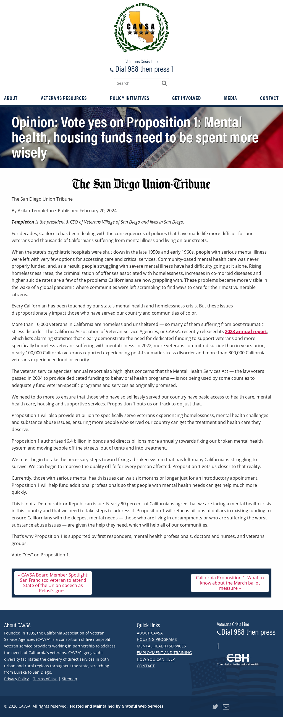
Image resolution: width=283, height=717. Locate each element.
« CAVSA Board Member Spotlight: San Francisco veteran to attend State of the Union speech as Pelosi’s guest (53, 584)
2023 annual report (246, 333)
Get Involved (186, 98)
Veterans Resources (64, 98)
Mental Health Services (161, 646)
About (11, 98)
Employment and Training (164, 652)
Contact (269, 98)
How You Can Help (156, 659)
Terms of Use (45, 678)
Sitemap (69, 678)
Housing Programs (157, 639)
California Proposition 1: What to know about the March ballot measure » (230, 584)
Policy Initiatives (129, 98)
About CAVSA (150, 633)
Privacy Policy (16, 678)
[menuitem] (11, 98)
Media (230, 98)
